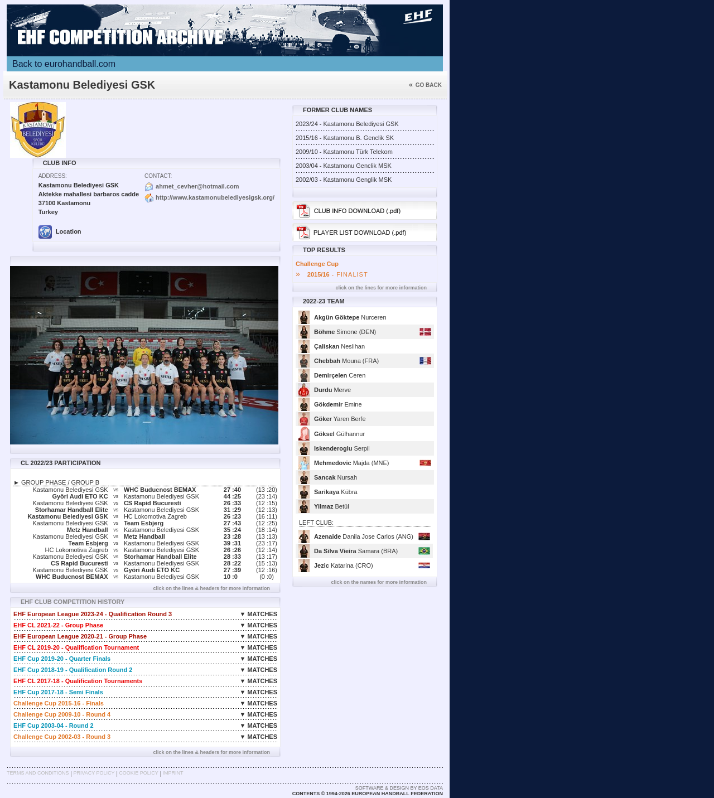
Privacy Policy (93, 773)
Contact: (158, 176)
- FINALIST (332, 274)
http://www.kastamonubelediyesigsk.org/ (215, 197)
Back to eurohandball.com (63, 64)
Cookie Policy (138, 773)
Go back (425, 85)
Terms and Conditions (38, 773)
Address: (52, 176)
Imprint (173, 773)
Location (59, 231)
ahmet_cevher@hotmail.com (197, 186)
